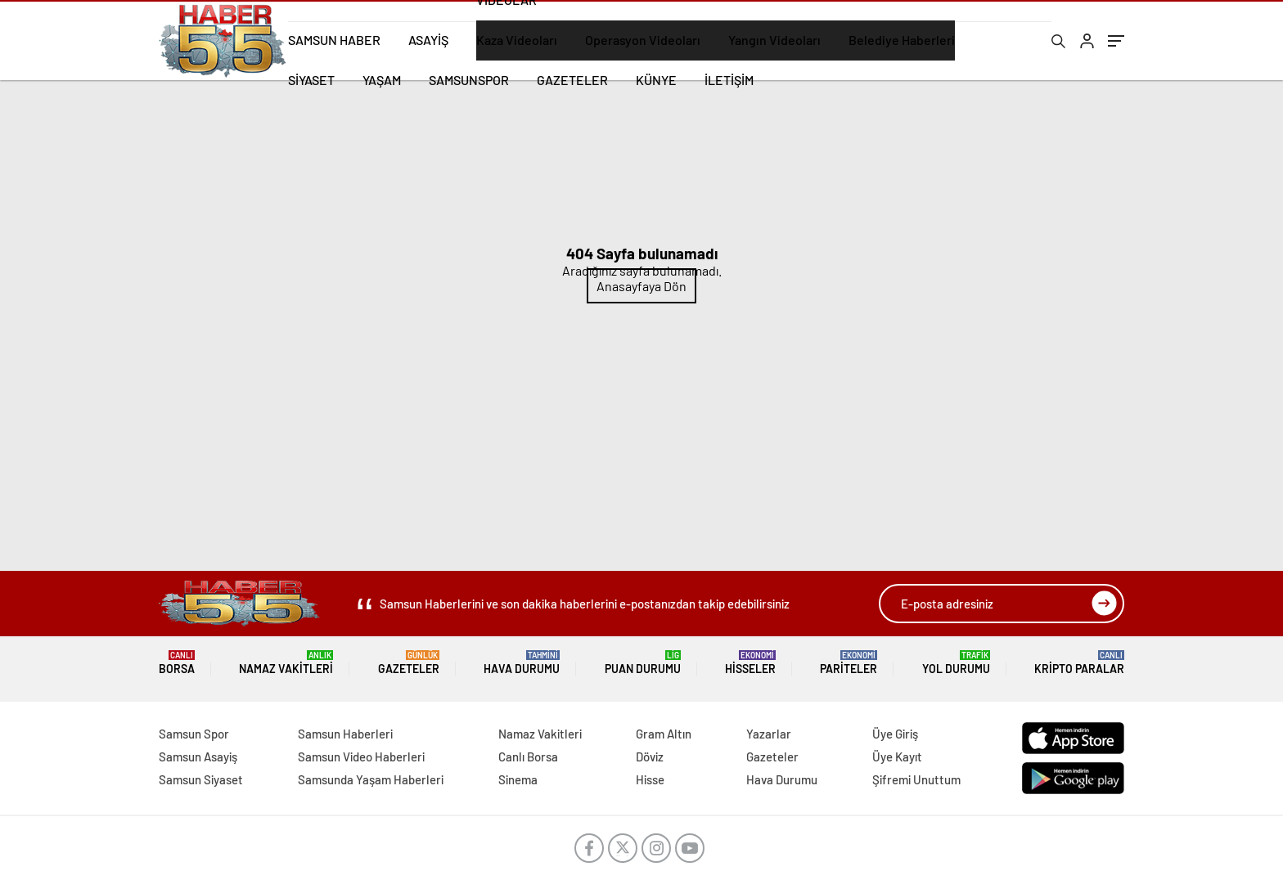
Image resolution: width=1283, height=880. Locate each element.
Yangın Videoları (774, 39)
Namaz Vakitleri (286, 663)
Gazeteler (408, 663)
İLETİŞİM (729, 80)
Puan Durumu (643, 663)
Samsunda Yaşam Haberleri (370, 779)
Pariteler (848, 663)
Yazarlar (768, 733)
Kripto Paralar (1079, 663)
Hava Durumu (522, 663)
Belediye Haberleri (902, 39)
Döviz (650, 756)
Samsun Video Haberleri (361, 756)
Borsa (177, 663)
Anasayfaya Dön (641, 286)
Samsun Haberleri (345, 733)
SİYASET (311, 80)
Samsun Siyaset (201, 779)
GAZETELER (572, 80)
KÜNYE (656, 80)
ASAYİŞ (428, 39)
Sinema (518, 779)
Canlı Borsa (528, 756)
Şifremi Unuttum (916, 779)
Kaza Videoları (516, 39)
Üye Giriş (895, 733)
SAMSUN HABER (334, 39)
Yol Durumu (956, 663)
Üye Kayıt (897, 756)
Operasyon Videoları (642, 39)
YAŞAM (381, 80)
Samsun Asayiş (198, 756)
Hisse (650, 779)
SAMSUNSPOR (469, 80)
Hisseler (750, 663)
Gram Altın (663, 733)
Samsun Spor (194, 733)
